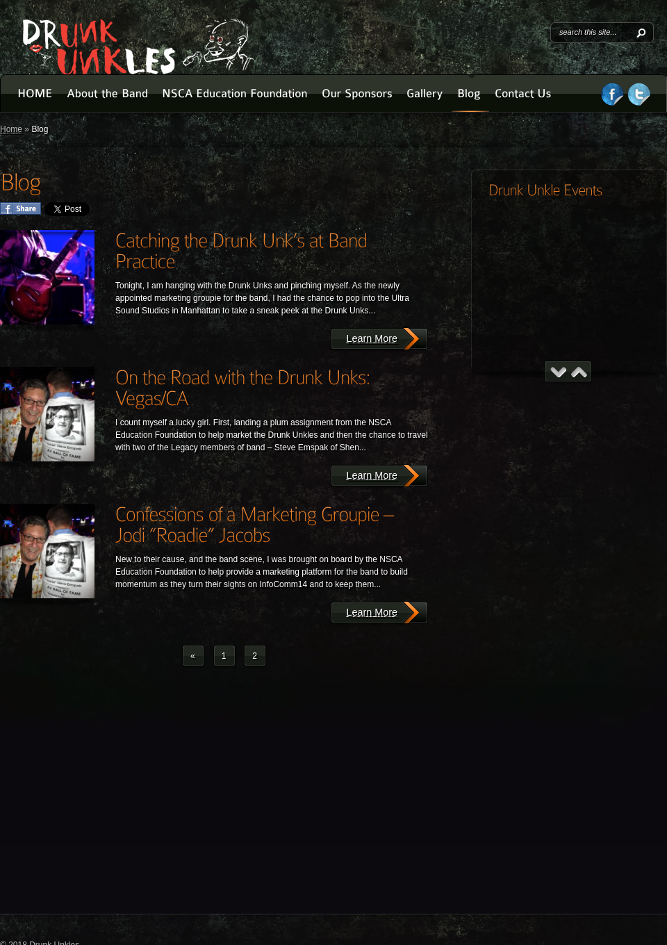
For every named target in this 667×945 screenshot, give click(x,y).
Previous (558, 372)
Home (11, 129)
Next (579, 372)
